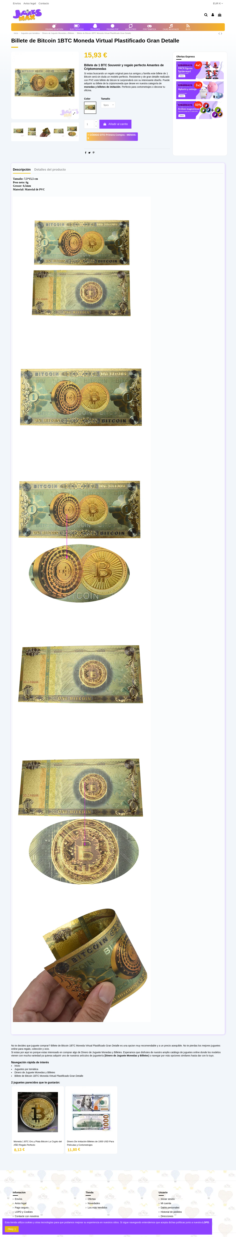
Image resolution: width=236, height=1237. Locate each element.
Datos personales (170, 1207)
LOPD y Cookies (24, 1212)
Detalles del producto (50, 169)
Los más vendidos (97, 1207)
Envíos (17, 3)
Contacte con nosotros (27, 1216)
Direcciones (167, 1216)
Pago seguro (21, 1207)
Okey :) (12, 1229)
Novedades (94, 1203)
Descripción (22, 169)
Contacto (44, 3)
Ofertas (92, 1199)
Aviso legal (30, 3)
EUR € (218, 3)
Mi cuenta (166, 1203)
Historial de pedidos (171, 1212)
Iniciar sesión (168, 1199)
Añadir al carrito (115, 124)
